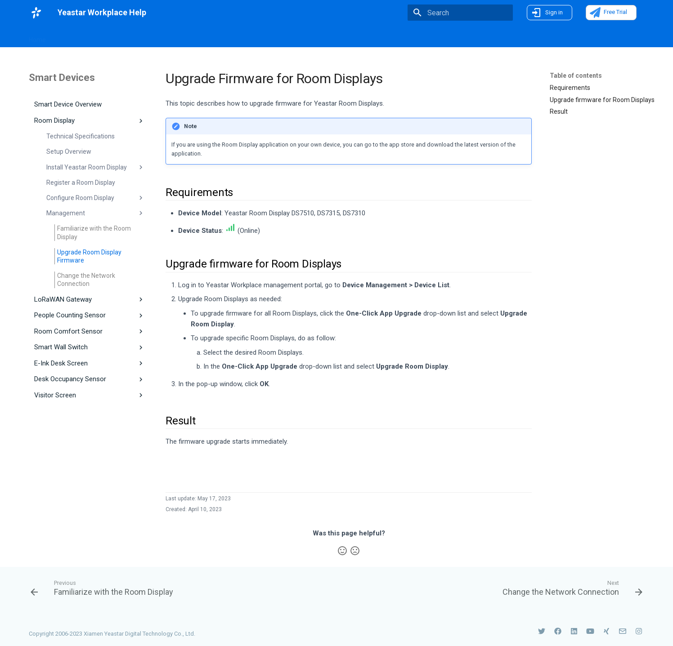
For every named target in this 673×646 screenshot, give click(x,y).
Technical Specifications (80, 136)
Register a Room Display (80, 182)
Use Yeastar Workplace (326, 36)
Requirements (570, 87)
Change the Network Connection (86, 279)
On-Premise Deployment (406, 36)
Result (559, 111)
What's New (80, 36)
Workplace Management (194, 36)
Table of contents (576, 75)
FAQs (460, 36)
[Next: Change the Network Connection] (570, 587)
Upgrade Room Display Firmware (89, 256)
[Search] (460, 12)
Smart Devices (261, 36)
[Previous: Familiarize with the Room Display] (104, 587)
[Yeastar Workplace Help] (36, 12)
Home (37, 36)
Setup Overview (68, 151)
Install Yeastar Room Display (95, 167)
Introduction (130, 36)
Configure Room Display (95, 198)
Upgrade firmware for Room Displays (602, 99)
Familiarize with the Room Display (94, 232)
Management (95, 213)
